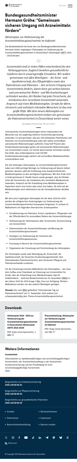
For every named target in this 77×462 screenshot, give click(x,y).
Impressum (46, 418)
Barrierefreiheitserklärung (18, 424)
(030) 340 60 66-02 (13, 393)
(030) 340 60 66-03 (13, 402)
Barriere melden (48, 424)
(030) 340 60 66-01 (13, 385)
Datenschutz (12, 418)
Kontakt (10, 411)
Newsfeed (12, 443)
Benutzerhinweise (49, 411)
